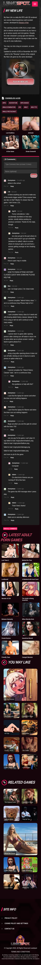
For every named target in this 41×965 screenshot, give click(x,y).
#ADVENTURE (13, 103)
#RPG (4, 103)
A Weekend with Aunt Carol (30, 579)
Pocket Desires (6, 638)
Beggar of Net (24, 23)
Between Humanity (7, 619)
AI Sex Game (10, 151)
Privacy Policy (11, 918)
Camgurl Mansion (27, 657)
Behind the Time (27, 560)
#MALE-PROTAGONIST (9, 111)
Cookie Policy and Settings (16, 923)
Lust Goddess (10, 133)
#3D (19, 107)
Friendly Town (6, 657)
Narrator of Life (6, 598)
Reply (12, 186)
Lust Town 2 (5, 560)
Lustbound (5, 579)
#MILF (26, 107)
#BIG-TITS (34, 107)
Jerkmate (30, 133)
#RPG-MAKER (24, 103)
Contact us (9, 929)
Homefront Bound (27, 638)
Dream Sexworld (31, 151)
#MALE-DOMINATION (9, 107)
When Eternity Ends (28, 619)
